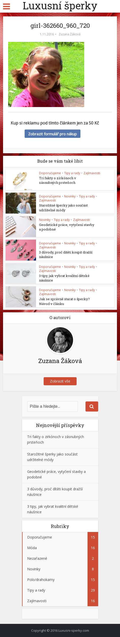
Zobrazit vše (60, 381)
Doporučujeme (50, 173)
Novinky (70, 196)
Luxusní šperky (60, 5)
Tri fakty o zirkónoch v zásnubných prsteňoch (57, 180)
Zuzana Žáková (69, 34)
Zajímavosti (91, 173)
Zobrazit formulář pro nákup (52, 133)
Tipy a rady (72, 173)
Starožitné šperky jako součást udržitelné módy (63, 207)
